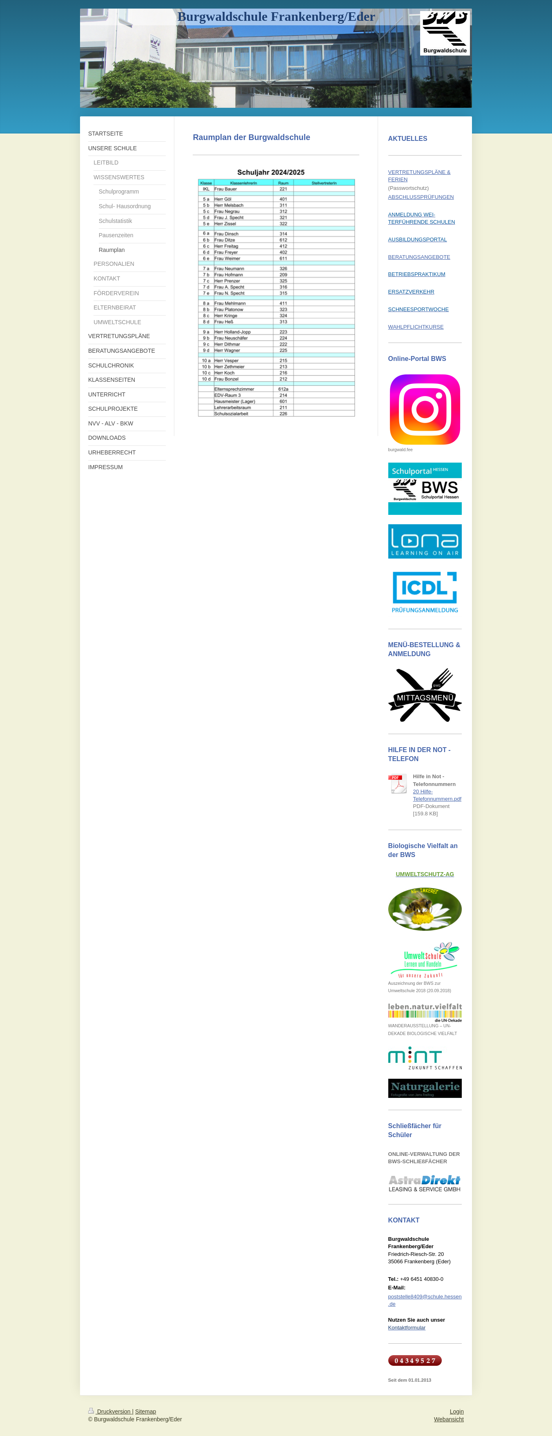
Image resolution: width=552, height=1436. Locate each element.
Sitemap (145, 1411)
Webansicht (449, 1419)
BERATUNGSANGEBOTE (419, 257)
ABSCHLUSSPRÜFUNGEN (421, 197)
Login (457, 1411)
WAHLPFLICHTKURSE (416, 327)
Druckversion (110, 1411)
